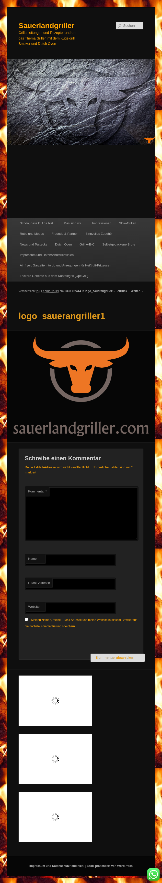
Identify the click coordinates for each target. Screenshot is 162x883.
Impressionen (101, 223)
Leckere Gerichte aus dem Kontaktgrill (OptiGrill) (54, 276)
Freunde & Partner (65, 233)
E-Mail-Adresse (39, 583)
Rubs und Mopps (32, 233)
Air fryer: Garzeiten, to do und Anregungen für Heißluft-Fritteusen (65, 265)
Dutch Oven (63, 244)
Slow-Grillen (127, 223)
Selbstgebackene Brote (118, 244)
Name (32, 558)
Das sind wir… (74, 223)
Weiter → (137, 291)
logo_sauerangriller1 (99, 291)
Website (34, 606)
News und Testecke (33, 244)
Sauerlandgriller (46, 25)
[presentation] (62, 641)
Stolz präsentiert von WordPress (110, 866)
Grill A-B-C (87, 244)
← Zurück (120, 291)
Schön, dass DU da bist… (38, 223)
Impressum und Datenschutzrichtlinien (47, 255)
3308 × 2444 (73, 291)
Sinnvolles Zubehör (99, 233)
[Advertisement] (81, 181)
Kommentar (37, 491)
